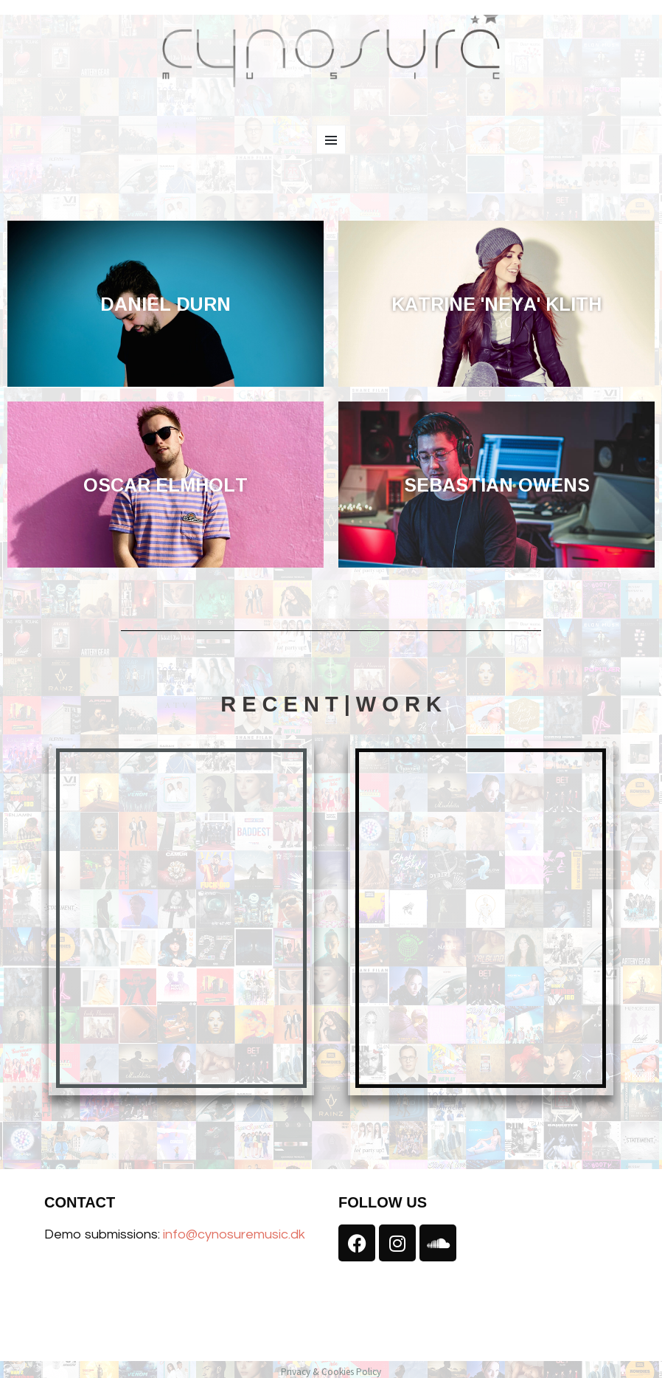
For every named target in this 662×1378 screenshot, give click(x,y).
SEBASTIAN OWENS (497, 484)
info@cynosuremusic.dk (234, 1234)
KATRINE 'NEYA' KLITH (496, 303)
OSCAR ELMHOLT (165, 484)
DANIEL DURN (165, 303)
